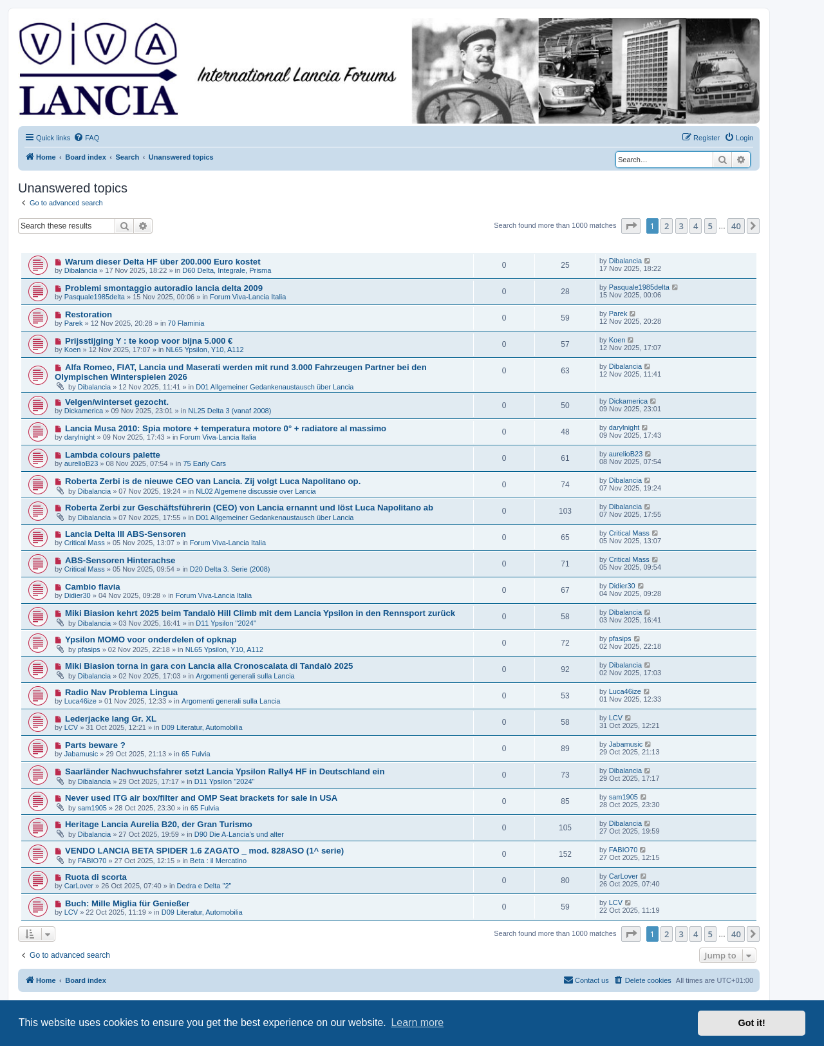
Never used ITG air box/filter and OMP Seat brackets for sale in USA (201, 798)
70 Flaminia (186, 323)
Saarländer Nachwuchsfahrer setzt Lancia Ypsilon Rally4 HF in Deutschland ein (225, 771)
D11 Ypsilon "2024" (226, 623)
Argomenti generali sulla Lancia (245, 676)
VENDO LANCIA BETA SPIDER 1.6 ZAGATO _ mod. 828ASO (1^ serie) (204, 850)
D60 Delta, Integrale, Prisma (226, 270)
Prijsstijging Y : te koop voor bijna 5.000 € (148, 341)
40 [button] (736, 226)
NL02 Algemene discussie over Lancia (256, 491)
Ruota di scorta (96, 877)
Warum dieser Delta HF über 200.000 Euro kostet (163, 261)
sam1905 (92, 808)
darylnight (79, 437)
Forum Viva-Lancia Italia (248, 297)
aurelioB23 (81, 463)
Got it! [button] (751, 1023)
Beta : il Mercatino (218, 860)
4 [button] (695, 226)
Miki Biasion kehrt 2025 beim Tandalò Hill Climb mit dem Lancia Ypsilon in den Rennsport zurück (260, 613)
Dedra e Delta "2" (204, 886)
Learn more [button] (417, 1022)
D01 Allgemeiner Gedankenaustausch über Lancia (274, 387)
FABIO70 (92, 860)
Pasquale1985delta (94, 297)
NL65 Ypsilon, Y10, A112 (205, 349)
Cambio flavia (92, 587)
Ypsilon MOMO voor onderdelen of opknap (151, 639)
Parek (73, 323)
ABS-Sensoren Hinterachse (120, 560)
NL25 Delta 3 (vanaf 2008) (229, 411)
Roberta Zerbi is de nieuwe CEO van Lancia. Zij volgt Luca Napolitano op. (212, 481)
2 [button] (666, 226)
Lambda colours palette (112, 455)
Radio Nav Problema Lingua (121, 692)
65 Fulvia (196, 754)
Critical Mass (84, 542)
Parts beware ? (95, 745)
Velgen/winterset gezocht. (117, 402)
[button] (631, 226)
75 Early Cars (204, 463)
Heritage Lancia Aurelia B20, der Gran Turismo (158, 824)
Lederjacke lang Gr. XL (110, 719)
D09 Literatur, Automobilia (202, 727)
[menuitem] (86, 137)
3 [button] (681, 226)
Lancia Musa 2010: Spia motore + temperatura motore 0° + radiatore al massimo (225, 428)
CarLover (78, 886)
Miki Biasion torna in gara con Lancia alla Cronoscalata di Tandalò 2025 (209, 666)
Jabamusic (81, 754)
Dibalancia (80, 270)
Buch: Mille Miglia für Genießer (127, 903)
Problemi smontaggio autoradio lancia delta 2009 (164, 288)
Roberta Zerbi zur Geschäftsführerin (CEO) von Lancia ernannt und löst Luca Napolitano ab (249, 507)
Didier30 (77, 595)
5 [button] (710, 226)
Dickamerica (84, 411)
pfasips (89, 649)
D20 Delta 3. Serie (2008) (230, 569)
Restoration (88, 314)
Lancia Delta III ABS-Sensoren (125, 534)
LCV (71, 727)
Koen (72, 349)
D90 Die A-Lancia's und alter (239, 834)
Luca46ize (80, 701)
